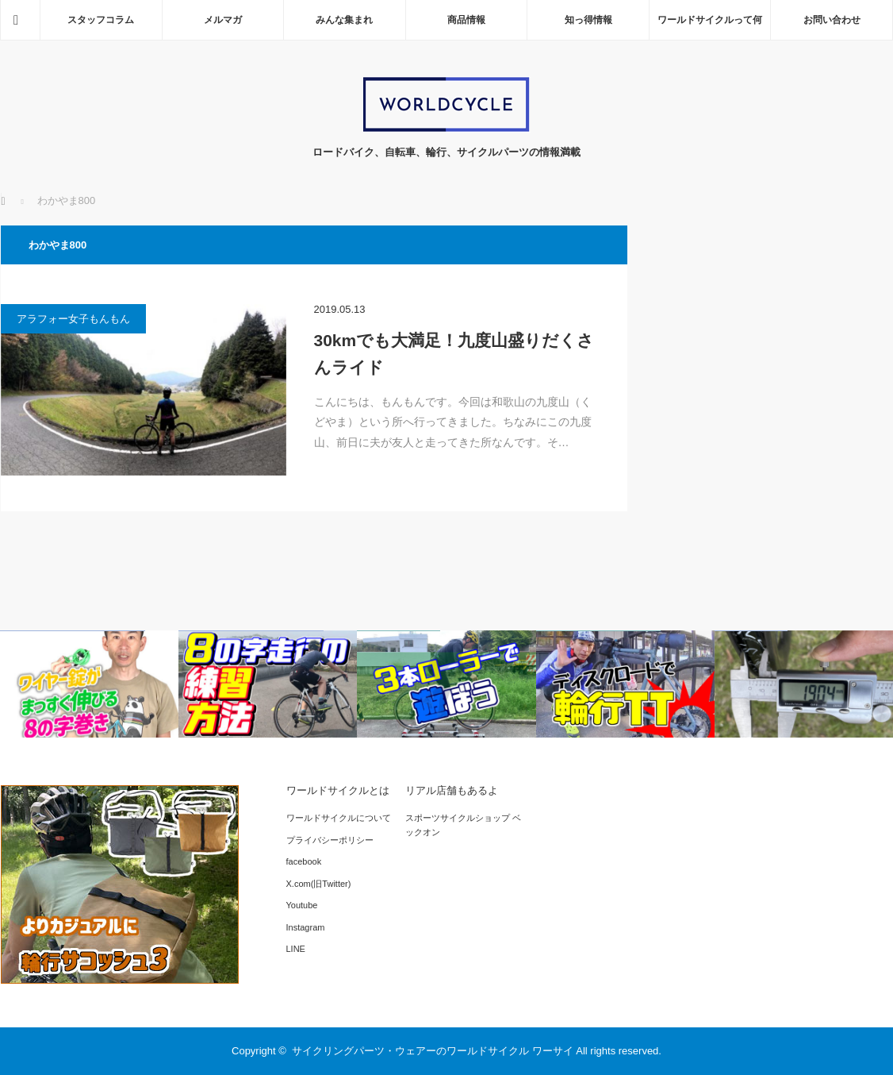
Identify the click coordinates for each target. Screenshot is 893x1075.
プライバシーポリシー (330, 840)
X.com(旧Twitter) (318, 883)
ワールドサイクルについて (338, 818)
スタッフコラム (100, 19)
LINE (295, 949)
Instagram (305, 927)
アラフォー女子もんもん (73, 319)
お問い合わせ (831, 19)
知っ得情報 (588, 19)
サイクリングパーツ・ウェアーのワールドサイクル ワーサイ (432, 1051)
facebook (304, 861)
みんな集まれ (344, 19)
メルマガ (223, 19)
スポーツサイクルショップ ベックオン (463, 825)
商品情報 (466, 19)
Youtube (302, 905)
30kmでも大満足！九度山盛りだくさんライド (454, 353)
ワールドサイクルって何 (709, 19)
